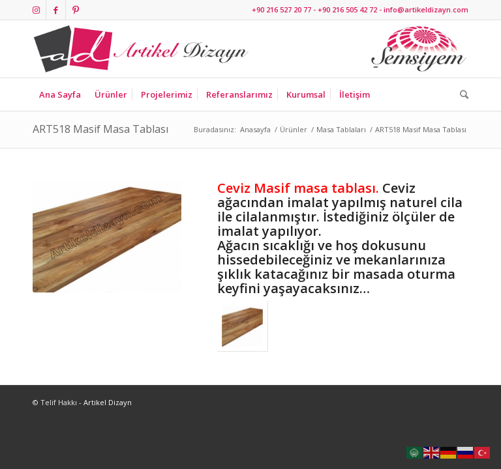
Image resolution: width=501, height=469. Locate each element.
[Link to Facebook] (55, 10)
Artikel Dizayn (108, 402)
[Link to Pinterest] (75, 10)
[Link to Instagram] (36, 10)
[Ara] (460, 94)
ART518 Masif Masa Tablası (100, 129)
